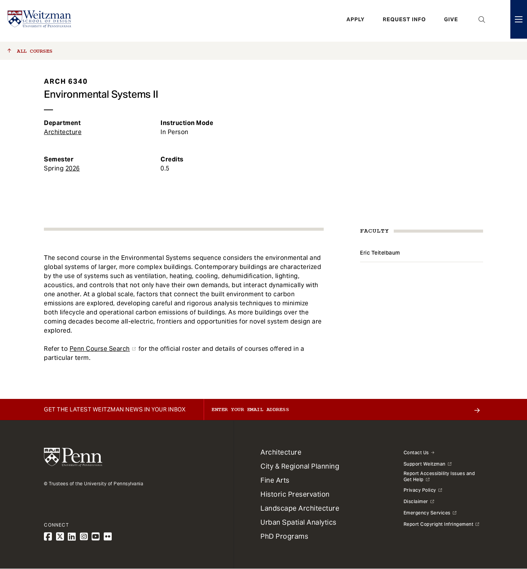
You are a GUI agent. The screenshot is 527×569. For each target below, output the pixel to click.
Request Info (404, 20)
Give (451, 20)
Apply (355, 20)
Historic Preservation (295, 494)
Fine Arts (275, 480)
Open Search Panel (482, 21)
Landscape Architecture (299, 508)
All (30, 51)
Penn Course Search (100, 349)
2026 (72, 168)
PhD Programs (284, 536)
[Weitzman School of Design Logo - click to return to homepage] (40, 21)
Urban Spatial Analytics (298, 522)
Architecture (62, 132)
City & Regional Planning (299, 466)
